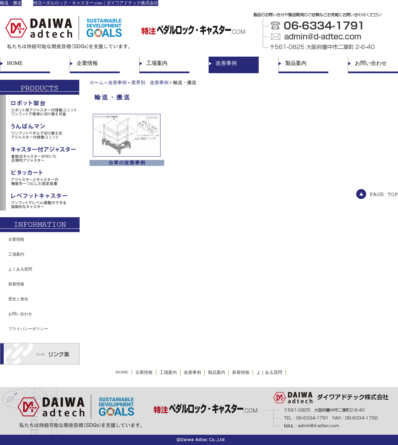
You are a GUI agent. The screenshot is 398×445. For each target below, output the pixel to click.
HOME (15, 63)
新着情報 (16, 284)
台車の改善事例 (127, 162)
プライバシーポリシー (28, 328)
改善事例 (226, 63)
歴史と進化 (18, 299)
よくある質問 (20, 269)
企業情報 (87, 63)
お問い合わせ (371, 63)
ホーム (96, 82)
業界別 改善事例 (149, 82)
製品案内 (295, 63)
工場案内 (156, 63)
